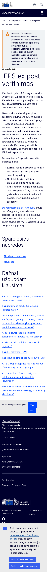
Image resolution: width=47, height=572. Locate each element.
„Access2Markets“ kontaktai (15, 449)
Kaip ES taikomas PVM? (14, 352)
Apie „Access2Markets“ (13, 461)
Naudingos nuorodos (15, 256)
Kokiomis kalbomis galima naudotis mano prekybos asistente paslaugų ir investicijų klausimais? (23, 390)
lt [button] (34, 4)
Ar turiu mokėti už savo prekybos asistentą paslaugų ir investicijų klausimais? (19, 377)
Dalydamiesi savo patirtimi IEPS (18, 207)
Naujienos (9, 262)
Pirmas (4, 21)
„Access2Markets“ (11, 421)
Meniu (42, 13)
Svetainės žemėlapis (11, 467)
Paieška (41, 4)
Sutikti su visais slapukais (22, 559)
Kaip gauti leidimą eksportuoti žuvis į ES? (23, 357)
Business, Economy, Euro (14, 485)
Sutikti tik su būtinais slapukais (24, 566)
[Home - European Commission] (20, 502)
